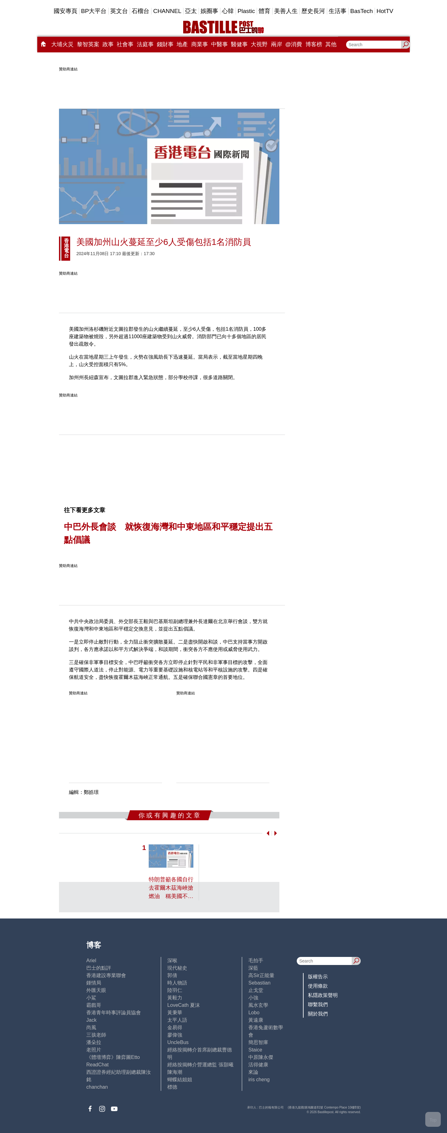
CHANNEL (167, 11)
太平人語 (177, 1020)
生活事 (337, 11)
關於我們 (318, 1013)
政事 (108, 44)
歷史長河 (313, 11)
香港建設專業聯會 (106, 975)
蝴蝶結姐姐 (179, 1079)
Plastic (246, 11)
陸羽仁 (174, 990)
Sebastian (259, 982)
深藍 (253, 968)
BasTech (361, 11)
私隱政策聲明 (323, 995)
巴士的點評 (98, 968)
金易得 (174, 1027)
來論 (253, 1072)
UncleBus (177, 1042)
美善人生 (286, 11)
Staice (255, 1049)
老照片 (93, 1049)
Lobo (254, 1012)
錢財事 (165, 44)
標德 (172, 1087)
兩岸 (276, 44)
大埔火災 (62, 44)
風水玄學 (258, 1005)
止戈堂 (255, 990)
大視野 (259, 44)
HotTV (385, 11)
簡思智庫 (258, 1042)
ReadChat (97, 1064)
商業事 (199, 44)
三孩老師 (96, 1035)
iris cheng (258, 1079)
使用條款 (318, 986)
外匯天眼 (96, 990)
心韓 (228, 11)
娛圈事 (209, 11)
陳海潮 (174, 1072)
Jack (91, 1020)
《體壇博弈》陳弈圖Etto (113, 1057)
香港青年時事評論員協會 (113, 1012)
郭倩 (172, 975)
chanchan (97, 1087)
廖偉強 (174, 1035)
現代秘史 (177, 968)
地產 (182, 44)
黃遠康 (255, 1020)
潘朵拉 (93, 1042)
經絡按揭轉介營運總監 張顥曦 (200, 1064)
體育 (264, 11)
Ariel (91, 960)
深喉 (172, 960)
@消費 (293, 44)
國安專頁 (65, 11)
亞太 (191, 11)
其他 (330, 44)
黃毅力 (174, 997)
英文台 (119, 11)
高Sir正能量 (261, 975)
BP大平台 (93, 11)
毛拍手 (255, 960)
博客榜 (313, 44)
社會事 (125, 44)
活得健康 (258, 1064)
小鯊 (91, 997)
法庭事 (145, 44)
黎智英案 (88, 44)
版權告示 (318, 976)
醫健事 (239, 44)
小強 (253, 997)
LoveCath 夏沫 (183, 1005)
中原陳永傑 (260, 1057)
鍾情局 (93, 982)
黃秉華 (174, 1012)
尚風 (91, 1027)
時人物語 (177, 982)
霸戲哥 (93, 1005)
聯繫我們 (318, 1004)
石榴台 (140, 11)
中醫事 (219, 44)
